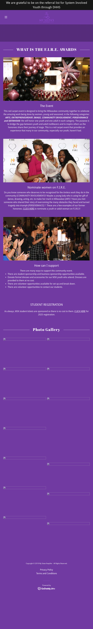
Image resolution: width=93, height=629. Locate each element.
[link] (46, 17)
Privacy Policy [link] (46, 569)
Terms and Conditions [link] (46, 573)
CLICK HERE (29, 208)
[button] (9, 17)
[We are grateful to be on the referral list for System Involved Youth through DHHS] (46, 5)
